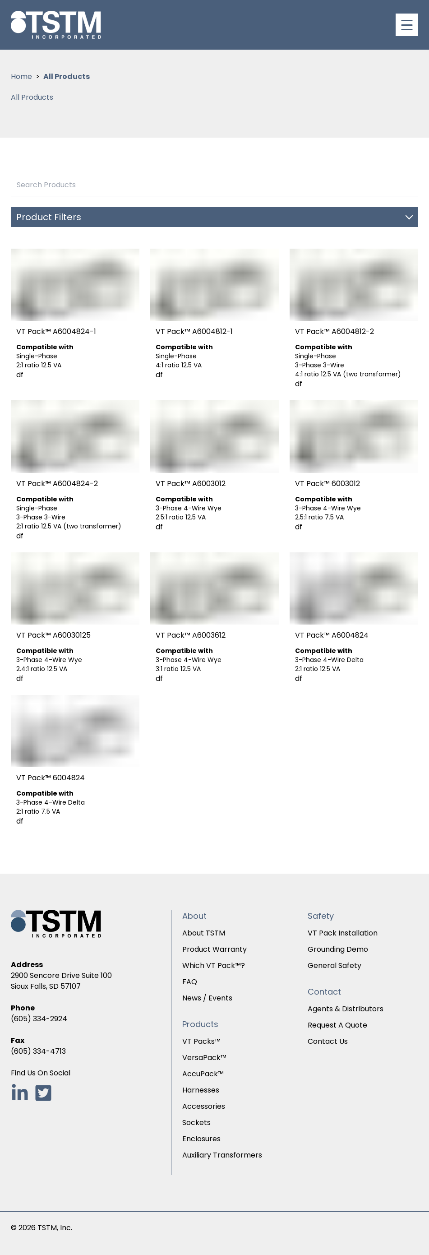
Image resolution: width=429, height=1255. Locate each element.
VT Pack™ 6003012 (327, 483)
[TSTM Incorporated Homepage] (56, 25)
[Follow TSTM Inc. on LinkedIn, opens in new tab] (20, 1093)
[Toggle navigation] (407, 25)
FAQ (189, 982)
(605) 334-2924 (39, 1019)
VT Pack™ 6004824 (50, 778)
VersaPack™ (204, 1057)
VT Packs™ (201, 1041)
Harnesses (200, 1090)
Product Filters (48, 217)
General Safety (334, 965)
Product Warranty (214, 949)
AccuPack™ (203, 1074)
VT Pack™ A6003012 (191, 483)
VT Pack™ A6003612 (191, 635)
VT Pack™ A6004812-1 (194, 331)
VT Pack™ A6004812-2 (334, 331)
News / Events (207, 998)
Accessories (203, 1106)
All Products (66, 76)
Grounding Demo (338, 949)
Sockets (196, 1122)
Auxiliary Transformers (222, 1155)
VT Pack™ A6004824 (332, 635)
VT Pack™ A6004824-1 (56, 331)
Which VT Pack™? (213, 965)
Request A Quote (337, 1025)
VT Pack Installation (343, 933)
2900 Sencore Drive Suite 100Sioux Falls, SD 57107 (61, 980)
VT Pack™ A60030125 (53, 635)
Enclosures (201, 1139)
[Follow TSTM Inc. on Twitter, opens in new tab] (43, 1093)
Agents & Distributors (345, 1009)
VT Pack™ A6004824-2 (57, 483)
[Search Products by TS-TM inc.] (214, 185)
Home (21, 76)
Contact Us (328, 1041)
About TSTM (203, 933)
